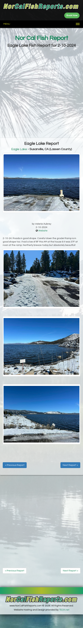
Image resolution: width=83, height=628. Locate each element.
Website (42, 231)
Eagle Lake (19, 149)
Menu (6, 24)
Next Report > (70, 465)
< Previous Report (14, 465)
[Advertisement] (41, 93)
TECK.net (64, 610)
